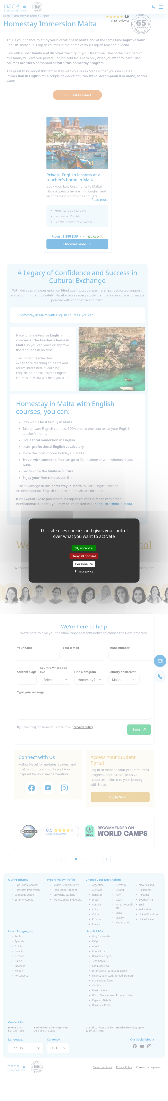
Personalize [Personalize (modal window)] (84, 564)
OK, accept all (84, 548)
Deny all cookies (84, 556)
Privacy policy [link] (84, 571)
